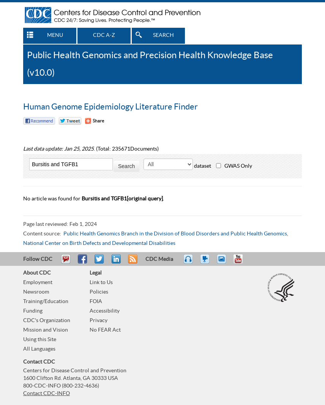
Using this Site (39, 339)
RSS (132, 262)
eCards (223, 262)
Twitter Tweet (70, 121)
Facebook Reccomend (39, 121)
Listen (188, 262)
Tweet (100, 262)
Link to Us (101, 282)
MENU (55, 35)
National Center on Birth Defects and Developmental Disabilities (99, 243)
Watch (205, 262)
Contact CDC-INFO (46, 393)
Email (65, 262)
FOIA (96, 301)
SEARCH (163, 35)
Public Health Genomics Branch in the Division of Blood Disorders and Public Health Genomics (175, 234)
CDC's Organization (46, 320)
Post (115, 262)
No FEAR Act (105, 330)
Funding (33, 311)
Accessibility (105, 311)
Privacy (98, 320)
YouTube (242, 262)
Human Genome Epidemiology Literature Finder (110, 107)
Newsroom (36, 292)
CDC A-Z (104, 35)
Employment (37, 282)
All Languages (39, 349)
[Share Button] (94, 121)
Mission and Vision (45, 330)
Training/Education (45, 301)
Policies (99, 292)
